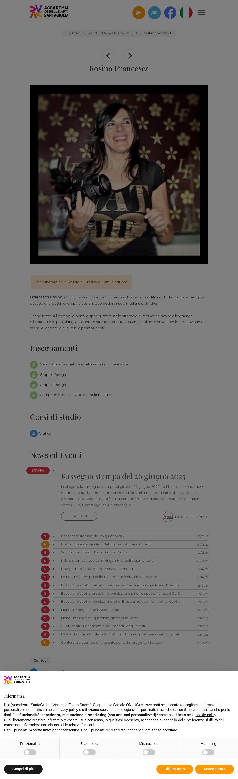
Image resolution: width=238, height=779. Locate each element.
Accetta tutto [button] (214, 769)
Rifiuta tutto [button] (175, 769)
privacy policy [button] (67, 710)
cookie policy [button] (206, 715)
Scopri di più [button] (23, 769)
